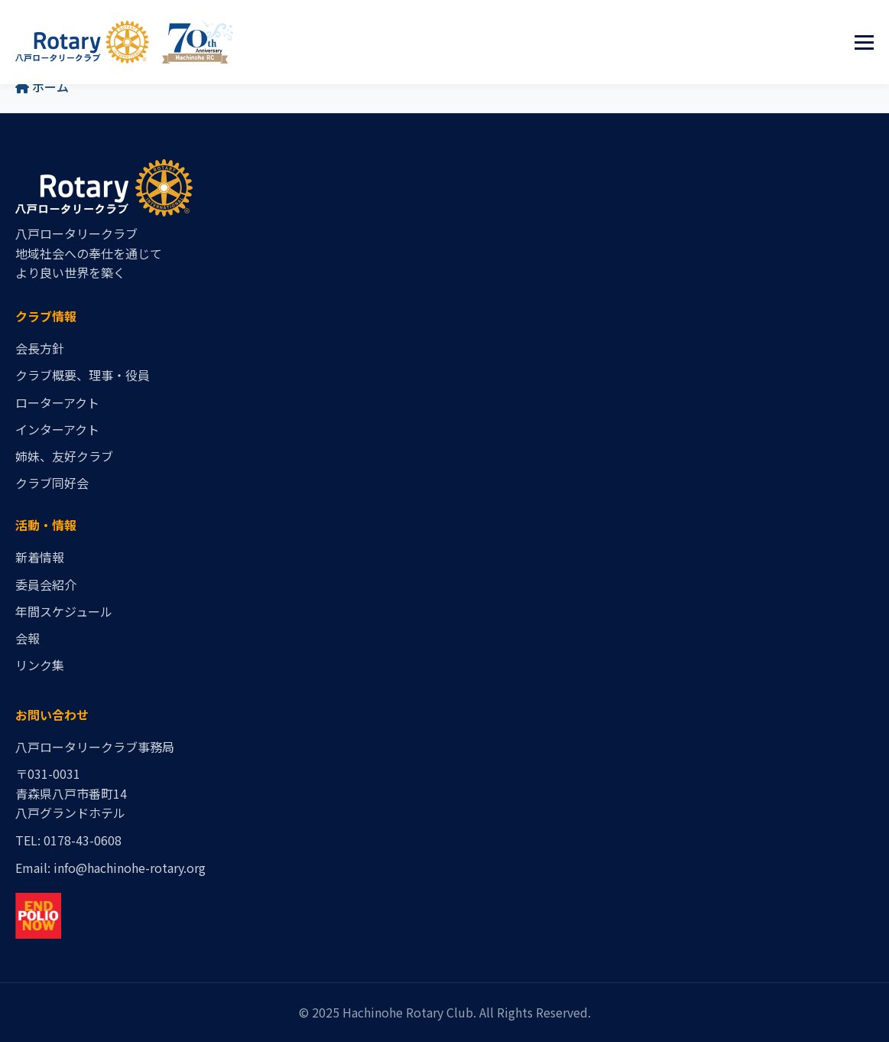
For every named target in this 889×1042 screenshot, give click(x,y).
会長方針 (39, 348)
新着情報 (39, 557)
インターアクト (57, 429)
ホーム (42, 86)
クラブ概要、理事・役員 (82, 375)
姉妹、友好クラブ (64, 456)
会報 (27, 638)
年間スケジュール (63, 611)
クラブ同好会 (52, 483)
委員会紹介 (45, 584)
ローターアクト (57, 402)
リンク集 (39, 665)
